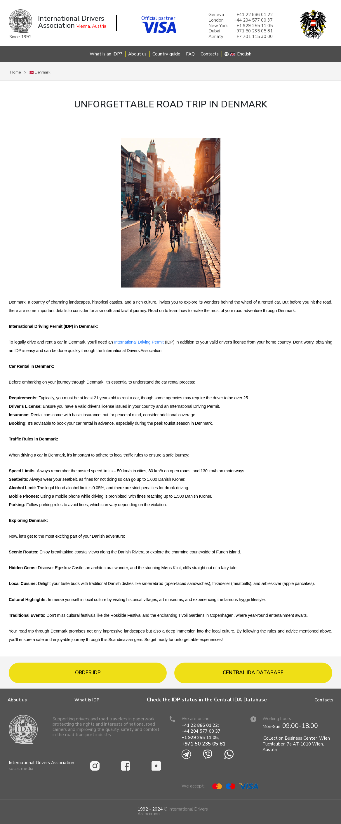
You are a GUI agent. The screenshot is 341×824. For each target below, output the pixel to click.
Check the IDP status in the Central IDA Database (207, 699)
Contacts (210, 54)
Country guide (166, 54)
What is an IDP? (106, 54)
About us (137, 54)
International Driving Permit (138, 342)
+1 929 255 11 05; (201, 738)
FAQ (190, 54)
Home (15, 72)
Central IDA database (253, 672)
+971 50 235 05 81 (203, 744)
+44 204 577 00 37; (201, 731)
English (238, 54)
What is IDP (87, 700)
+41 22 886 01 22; (200, 725)
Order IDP (88, 672)
